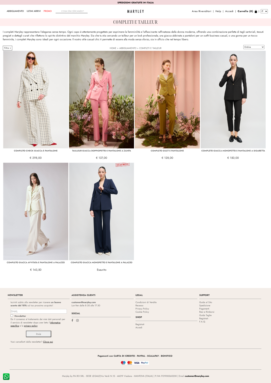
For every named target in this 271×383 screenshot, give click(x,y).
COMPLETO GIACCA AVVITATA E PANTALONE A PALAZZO (36, 262)
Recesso (139, 305)
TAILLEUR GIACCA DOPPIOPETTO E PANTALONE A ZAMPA (101, 150)
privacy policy (30, 326)
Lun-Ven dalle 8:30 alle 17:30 (86, 305)
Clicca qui (48, 341)
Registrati (140, 324)
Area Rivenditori (201, 11)
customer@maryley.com (84, 302)
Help (218, 11)
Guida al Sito (205, 302)
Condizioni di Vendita (146, 302)
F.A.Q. (202, 321)
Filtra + (7, 48)
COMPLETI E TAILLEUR (150, 48)
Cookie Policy (142, 312)
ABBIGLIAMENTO (15, 11)
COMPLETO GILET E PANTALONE (167, 150)
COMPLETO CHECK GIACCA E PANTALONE (36, 150)
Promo (48, 11)
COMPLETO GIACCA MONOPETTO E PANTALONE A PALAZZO (101, 262)
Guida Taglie (205, 315)
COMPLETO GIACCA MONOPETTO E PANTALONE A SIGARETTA (233, 150)
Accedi (229, 11)
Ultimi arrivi (34, 11)
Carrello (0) (245, 11)
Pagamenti (204, 308)
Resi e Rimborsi (206, 312)
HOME (113, 48)
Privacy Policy (142, 308)
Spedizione (204, 305)
